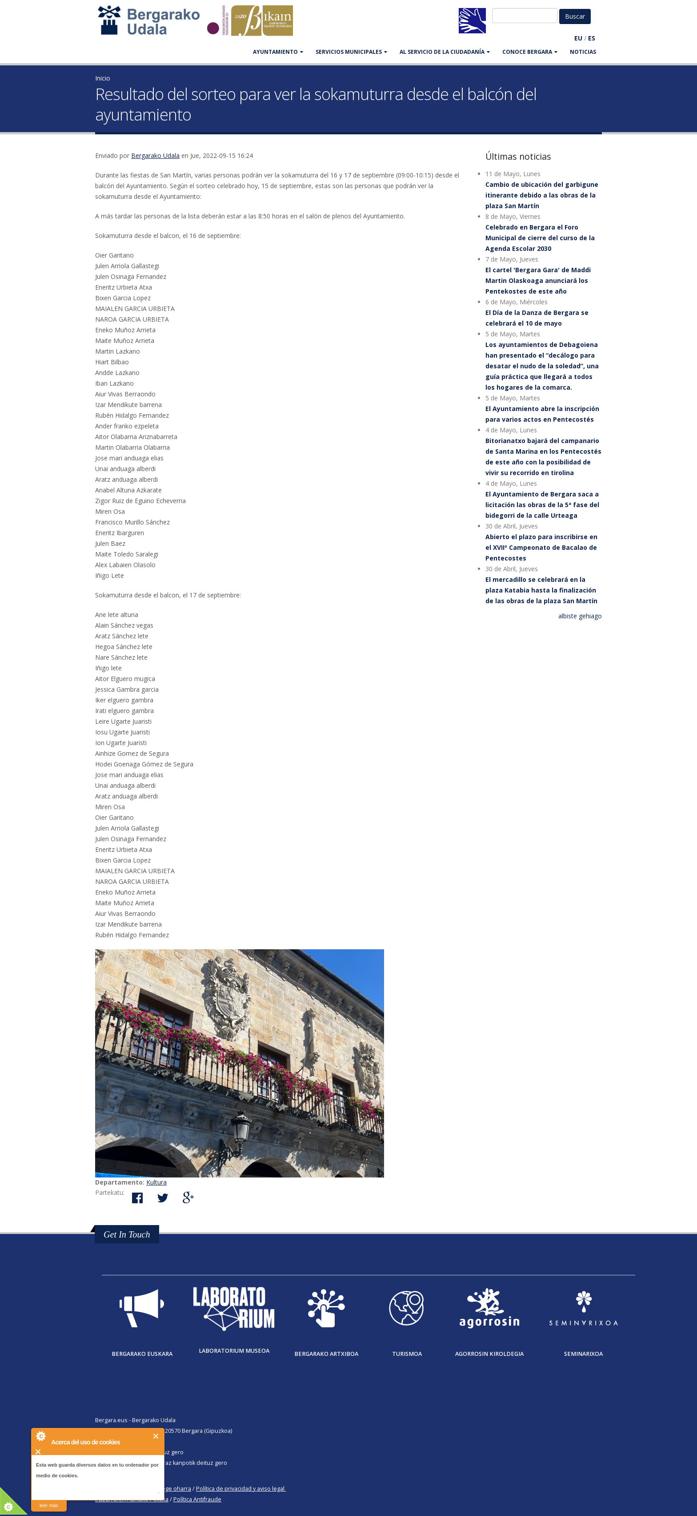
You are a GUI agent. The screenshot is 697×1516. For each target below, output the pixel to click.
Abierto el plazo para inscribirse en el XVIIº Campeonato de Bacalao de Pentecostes (541, 547)
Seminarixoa (583, 1354)
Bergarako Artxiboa (326, 1354)
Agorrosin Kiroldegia (489, 1354)
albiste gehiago (580, 616)
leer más (49, 1505)
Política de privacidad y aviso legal (240, 1488)
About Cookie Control (40, 1435)
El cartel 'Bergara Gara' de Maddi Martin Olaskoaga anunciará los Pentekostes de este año (538, 280)
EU (578, 38)
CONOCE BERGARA (529, 52)
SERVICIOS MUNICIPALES (351, 52)
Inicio (102, 78)
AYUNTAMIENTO (278, 52)
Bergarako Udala (155, 155)
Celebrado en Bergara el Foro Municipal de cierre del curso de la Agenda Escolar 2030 (540, 238)
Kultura (156, 1182)
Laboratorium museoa (234, 1351)
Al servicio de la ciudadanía (445, 52)
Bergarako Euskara (142, 1354)
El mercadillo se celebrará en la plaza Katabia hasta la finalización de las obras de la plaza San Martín (541, 590)
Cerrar (156, 1436)
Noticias (583, 52)
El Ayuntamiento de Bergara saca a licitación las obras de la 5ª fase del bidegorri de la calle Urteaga (542, 505)
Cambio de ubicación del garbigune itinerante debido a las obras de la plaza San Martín (541, 195)
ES (591, 38)
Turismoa (407, 1354)
